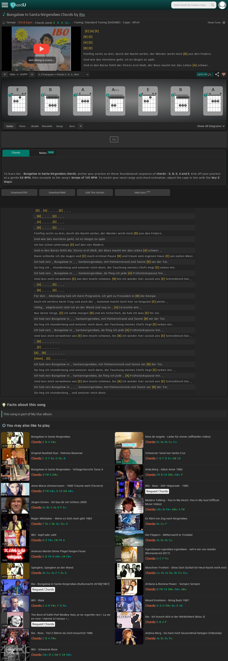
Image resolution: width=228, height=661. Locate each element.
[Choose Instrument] (80, 126)
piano (22, 126)
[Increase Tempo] (32, 74)
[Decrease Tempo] (5, 74)
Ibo (82, 14)
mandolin (47, 126)
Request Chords (157, 491)
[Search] (212, 5)
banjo (59, 126)
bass (72, 126)
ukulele (35, 126)
